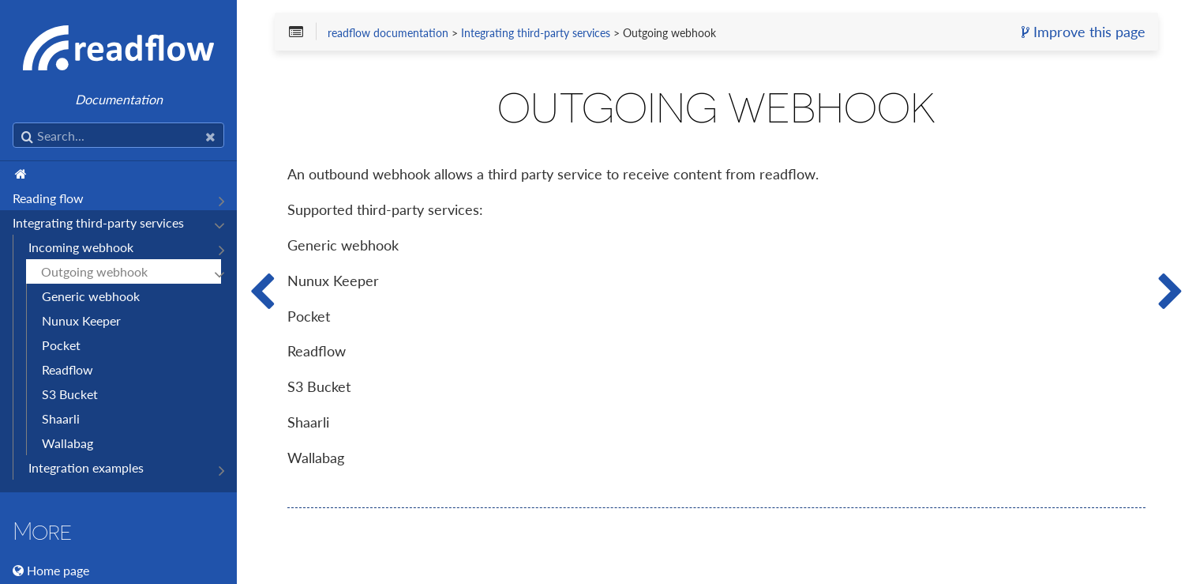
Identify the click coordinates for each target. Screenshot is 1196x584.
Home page (58, 570)
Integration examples (86, 467)
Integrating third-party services (98, 222)
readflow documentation (388, 33)
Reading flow (48, 197)
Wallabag (67, 442)
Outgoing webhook (94, 271)
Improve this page (1083, 32)
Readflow (67, 369)
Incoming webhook (80, 246)
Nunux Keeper (81, 320)
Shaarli (61, 418)
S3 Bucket (70, 393)
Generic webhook (91, 295)
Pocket (61, 344)
